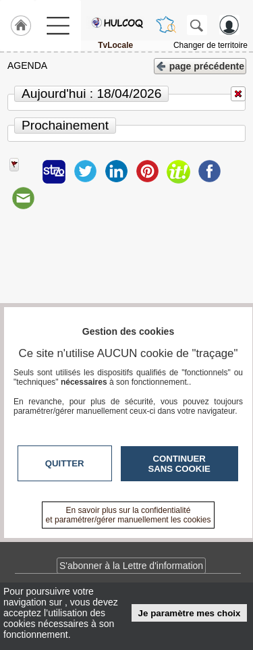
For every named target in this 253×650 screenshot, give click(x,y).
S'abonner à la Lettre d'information (131, 565)
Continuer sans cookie (179, 464)
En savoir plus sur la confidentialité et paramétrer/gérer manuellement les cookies (128, 515)
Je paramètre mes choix (189, 613)
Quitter (64, 463)
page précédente (200, 65)
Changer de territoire (210, 45)
